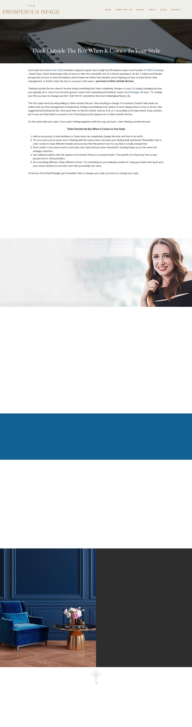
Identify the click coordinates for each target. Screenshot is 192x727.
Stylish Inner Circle (53, 70)
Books (140, 9)
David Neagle (131, 92)
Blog (164, 9)
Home (108, 9)
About (152, 9)
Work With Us (123, 9)
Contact (176, 9)
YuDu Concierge (155, 70)
